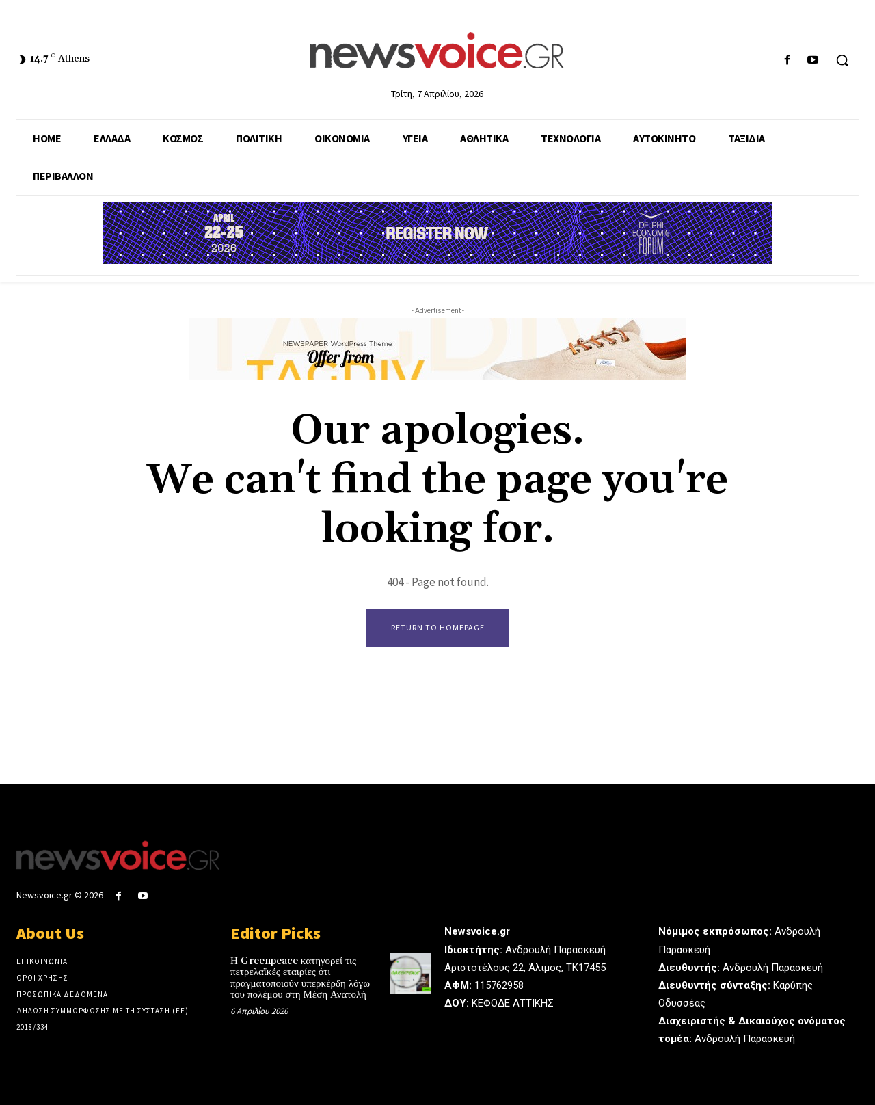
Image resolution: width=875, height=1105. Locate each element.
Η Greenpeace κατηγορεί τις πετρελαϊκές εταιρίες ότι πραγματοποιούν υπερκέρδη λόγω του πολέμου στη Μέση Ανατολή (300, 978)
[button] (842, 60)
